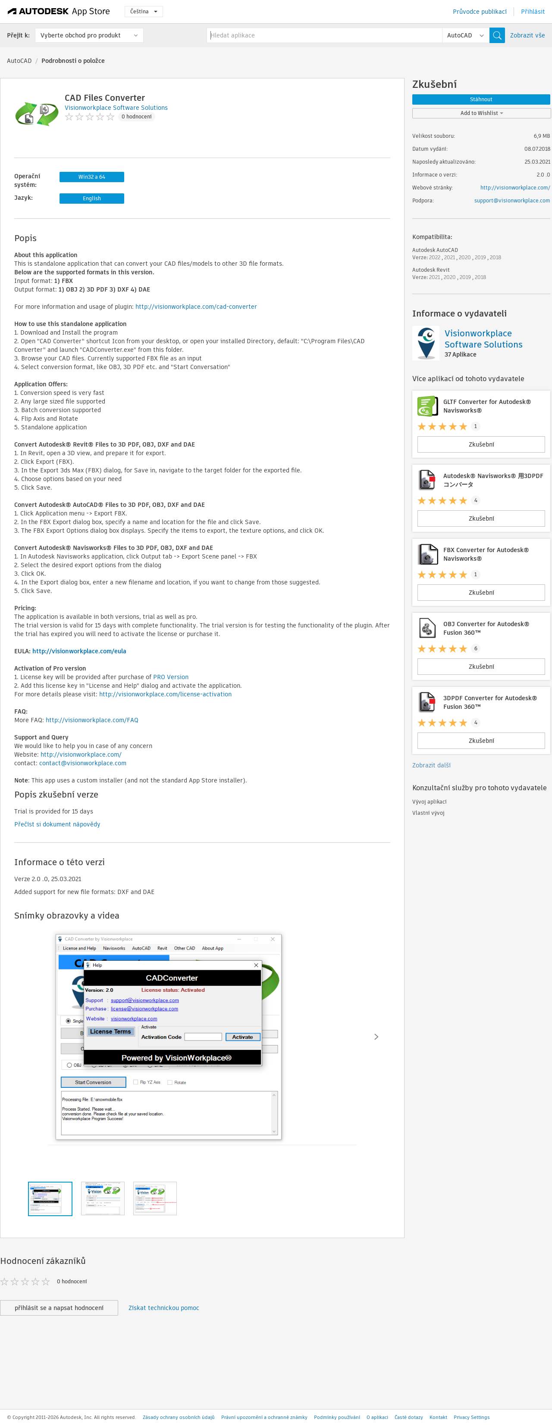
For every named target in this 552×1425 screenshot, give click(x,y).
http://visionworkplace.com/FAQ (92, 720)
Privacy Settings (472, 1417)
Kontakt (438, 1417)
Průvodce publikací (480, 11)
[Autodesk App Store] (59, 11)
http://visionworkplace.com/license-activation (165, 694)
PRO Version (170, 677)
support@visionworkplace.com (512, 200)
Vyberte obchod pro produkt (81, 35)
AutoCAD (19, 60)
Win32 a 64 (91, 176)
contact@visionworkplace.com (82, 763)
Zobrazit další (431, 765)
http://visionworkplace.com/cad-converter (196, 306)
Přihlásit (533, 11)
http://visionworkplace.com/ (81, 754)
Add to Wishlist (482, 113)
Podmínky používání (337, 1417)
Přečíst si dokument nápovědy (57, 824)
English (92, 198)
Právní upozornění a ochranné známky (264, 1417)
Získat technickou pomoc (164, 1308)
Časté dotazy (409, 1417)
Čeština (143, 11)
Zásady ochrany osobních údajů (179, 1417)
